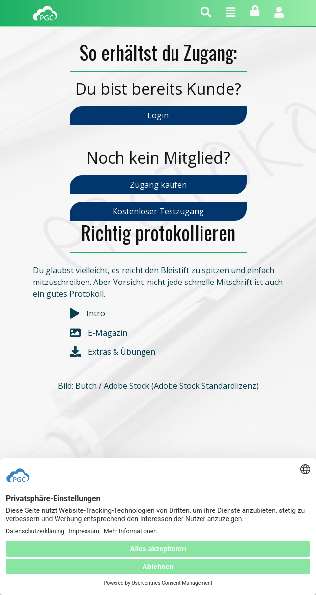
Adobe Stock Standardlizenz (205, 385)
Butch (86, 385)
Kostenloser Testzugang (158, 211)
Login (158, 115)
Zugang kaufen (158, 184)
